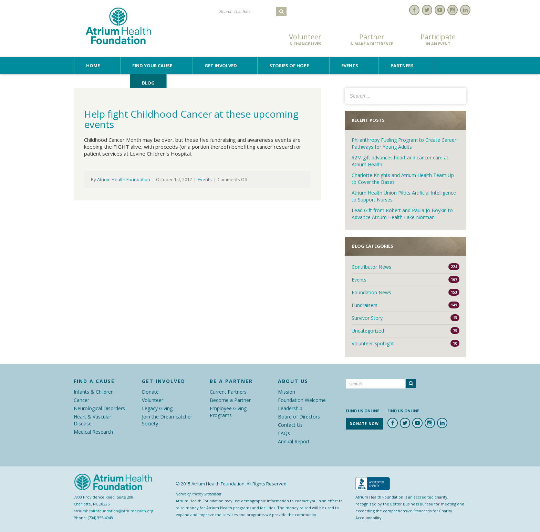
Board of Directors (299, 416)
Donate (150, 391)
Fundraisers (364, 305)
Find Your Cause (152, 65)
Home (93, 65)
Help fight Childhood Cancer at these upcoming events (191, 119)
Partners (402, 65)
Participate (438, 39)
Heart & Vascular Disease (92, 420)
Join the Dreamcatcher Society (167, 420)
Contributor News (371, 267)
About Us (98, 83)
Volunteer (305, 39)
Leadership (290, 408)
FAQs (284, 433)
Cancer (81, 400)
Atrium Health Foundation (123, 179)
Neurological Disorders (99, 408)
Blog (148, 83)
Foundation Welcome (302, 400)
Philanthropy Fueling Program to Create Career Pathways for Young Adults (404, 143)
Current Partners (228, 391)
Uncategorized (368, 330)
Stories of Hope (289, 65)
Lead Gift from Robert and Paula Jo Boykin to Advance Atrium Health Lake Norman (402, 213)
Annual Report (294, 441)
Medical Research (93, 431)
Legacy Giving (157, 408)
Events (349, 65)
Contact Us (290, 425)
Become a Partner (230, 400)
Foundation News (371, 292)
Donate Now (239, 40)
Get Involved (221, 65)
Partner (371, 39)
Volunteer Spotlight (373, 343)
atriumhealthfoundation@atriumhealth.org (113, 510)
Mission (286, 391)
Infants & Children (94, 391)
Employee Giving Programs (228, 411)
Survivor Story (367, 318)
